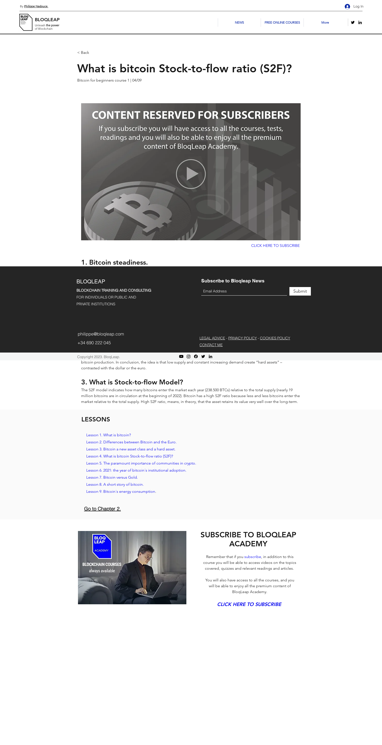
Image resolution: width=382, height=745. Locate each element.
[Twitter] (352, 22)
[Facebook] (195, 356)
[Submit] (300, 291)
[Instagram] (188, 356)
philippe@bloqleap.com (101, 334)
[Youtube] (181, 356)
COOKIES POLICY (275, 338)
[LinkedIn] (360, 22)
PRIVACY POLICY (242, 338)
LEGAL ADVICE (212, 338)
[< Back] (94, 52)
